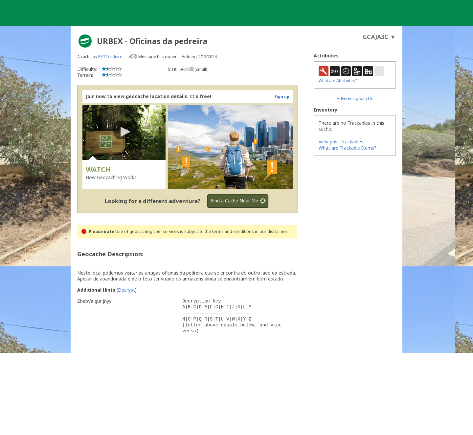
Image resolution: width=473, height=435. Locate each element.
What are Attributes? (338, 80)
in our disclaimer (271, 231)
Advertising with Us (355, 98)
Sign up (281, 96)
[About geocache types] (85, 41)
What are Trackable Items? (347, 148)
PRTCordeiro (110, 56)
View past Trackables (341, 141)
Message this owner (157, 56)
